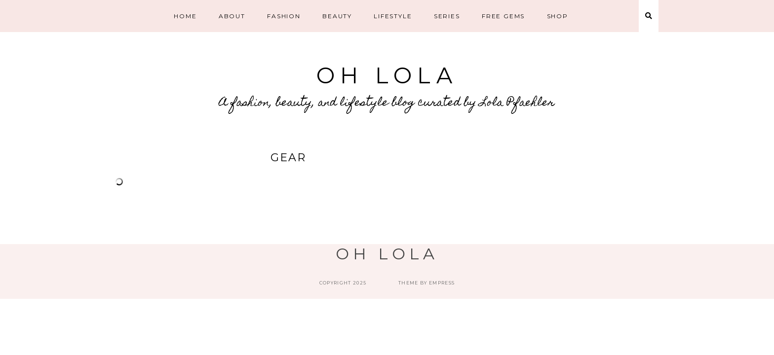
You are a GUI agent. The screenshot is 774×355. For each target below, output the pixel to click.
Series (447, 16)
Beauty (337, 16)
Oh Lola (387, 75)
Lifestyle (393, 16)
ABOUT (232, 16)
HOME (185, 16)
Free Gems (503, 16)
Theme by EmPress (426, 282)
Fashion (284, 16)
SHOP (557, 16)
